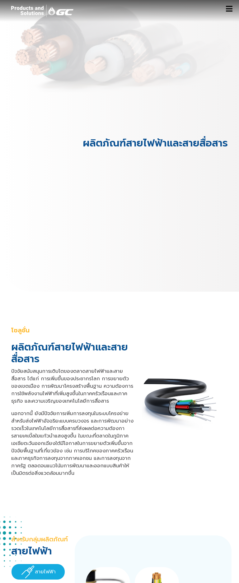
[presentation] (38, 572)
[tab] (38, 572)
